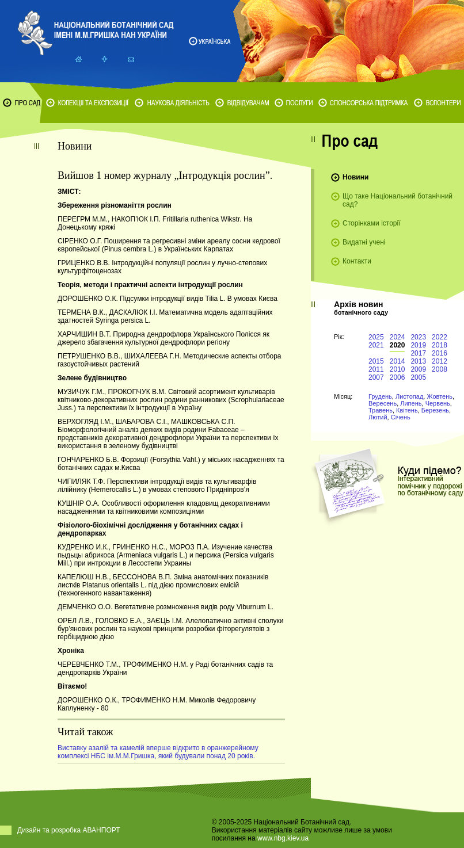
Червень (437, 403)
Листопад (409, 396)
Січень (400, 417)
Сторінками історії (372, 223)
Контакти (357, 261)
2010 (397, 369)
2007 (376, 377)
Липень (410, 403)
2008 (439, 369)
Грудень (380, 396)
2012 (439, 361)
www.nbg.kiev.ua (283, 838)
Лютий (377, 417)
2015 (376, 361)
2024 (397, 337)
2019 (418, 345)
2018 (439, 345)
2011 (376, 369)
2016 (439, 353)
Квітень (407, 410)
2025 (376, 337)
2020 (397, 345)
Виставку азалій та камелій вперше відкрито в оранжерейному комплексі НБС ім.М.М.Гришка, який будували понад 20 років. (158, 752)
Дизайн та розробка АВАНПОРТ (68, 830)
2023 (418, 337)
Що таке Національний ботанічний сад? (397, 200)
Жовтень (439, 396)
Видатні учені (364, 242)
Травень (380, 410)
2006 (397, 377)
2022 (439, 337)
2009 (418, 369)
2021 (376, 345)
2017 (418, 353)
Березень (435, 410)
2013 (418, 361)
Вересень (382, 403)
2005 (418, 377)
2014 (397, 361)
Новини (355, 177)
